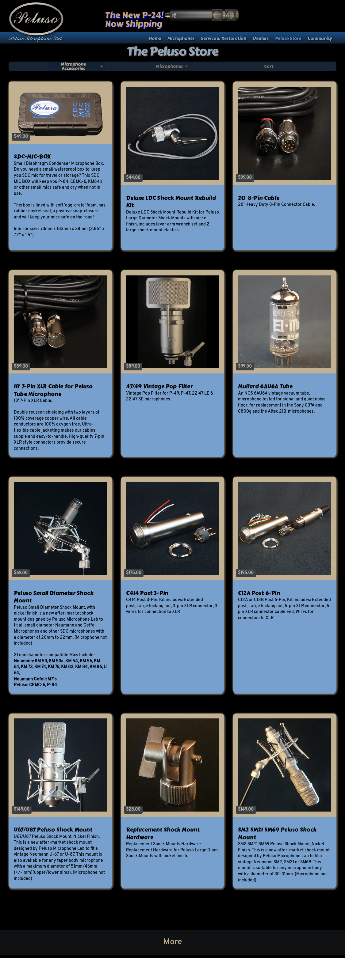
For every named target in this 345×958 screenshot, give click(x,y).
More (172, 942)
